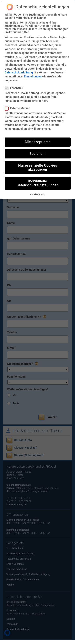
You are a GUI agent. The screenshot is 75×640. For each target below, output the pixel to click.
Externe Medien (19, 108)
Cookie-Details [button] (37, 194)
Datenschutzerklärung (19, 72)
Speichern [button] (37, 154)
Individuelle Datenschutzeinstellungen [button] (37, 183)
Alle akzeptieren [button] (37, 142)
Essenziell (16, 88)
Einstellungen (33, 76)
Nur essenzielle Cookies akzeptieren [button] (37, 167)
